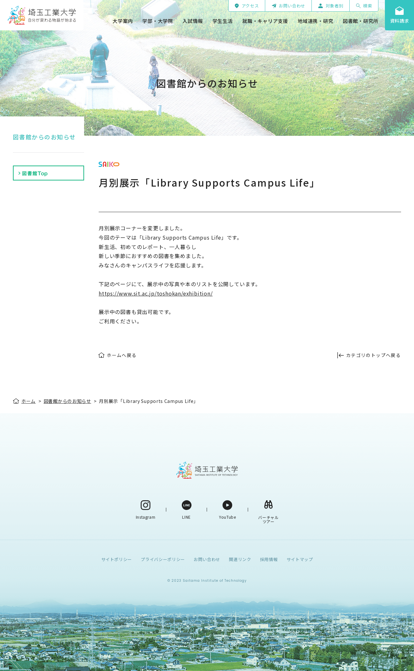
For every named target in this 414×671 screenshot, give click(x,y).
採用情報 (269, 559)
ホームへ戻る (121, 355)
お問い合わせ (207, 559)
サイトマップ (300, 559)
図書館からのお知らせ (44, 137)
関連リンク (240, 559)
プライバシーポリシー (163, 559)
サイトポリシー (116, 559)
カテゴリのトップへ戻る (373, 355)
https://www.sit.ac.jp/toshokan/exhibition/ (156, 293)
